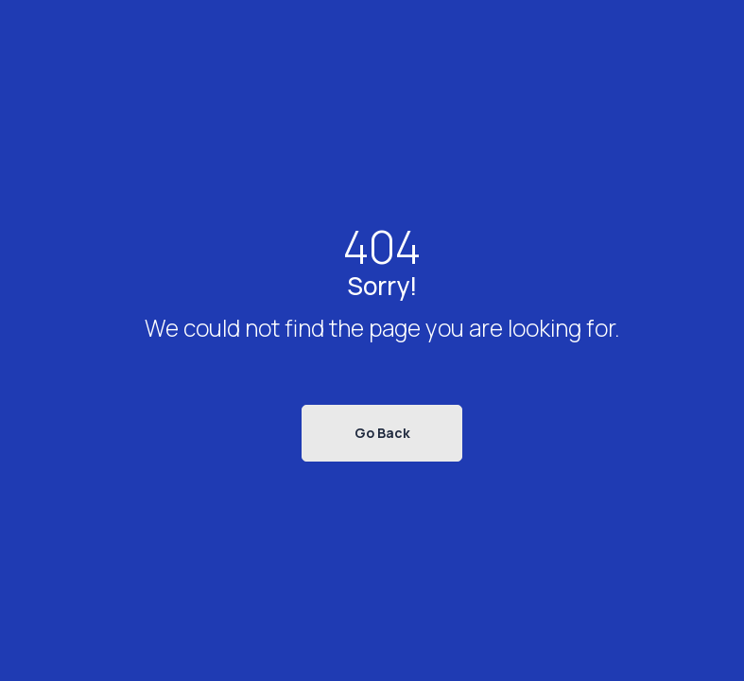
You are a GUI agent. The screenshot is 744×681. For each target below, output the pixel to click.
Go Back (382, 433)
